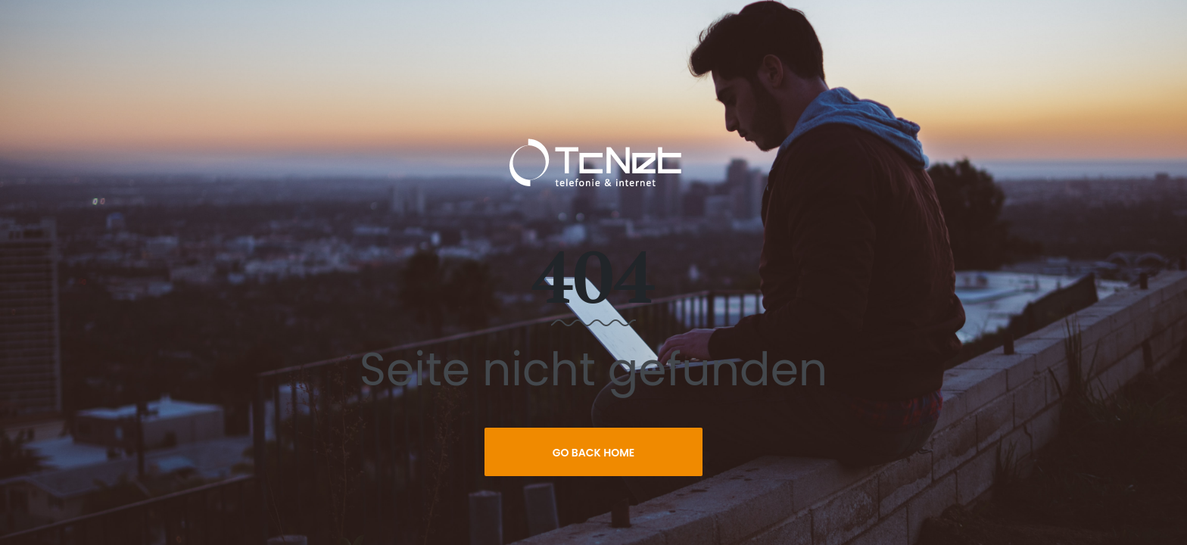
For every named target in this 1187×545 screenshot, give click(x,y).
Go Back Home (594, 452)
